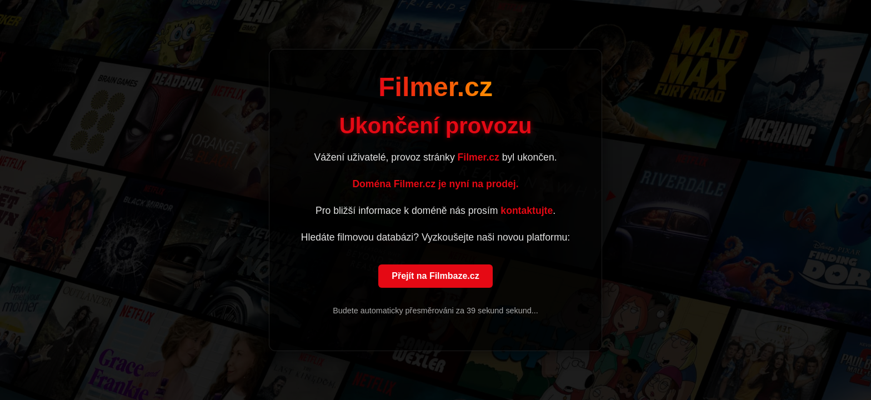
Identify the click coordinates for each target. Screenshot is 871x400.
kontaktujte (526, 211)
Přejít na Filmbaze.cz (435, 276)
